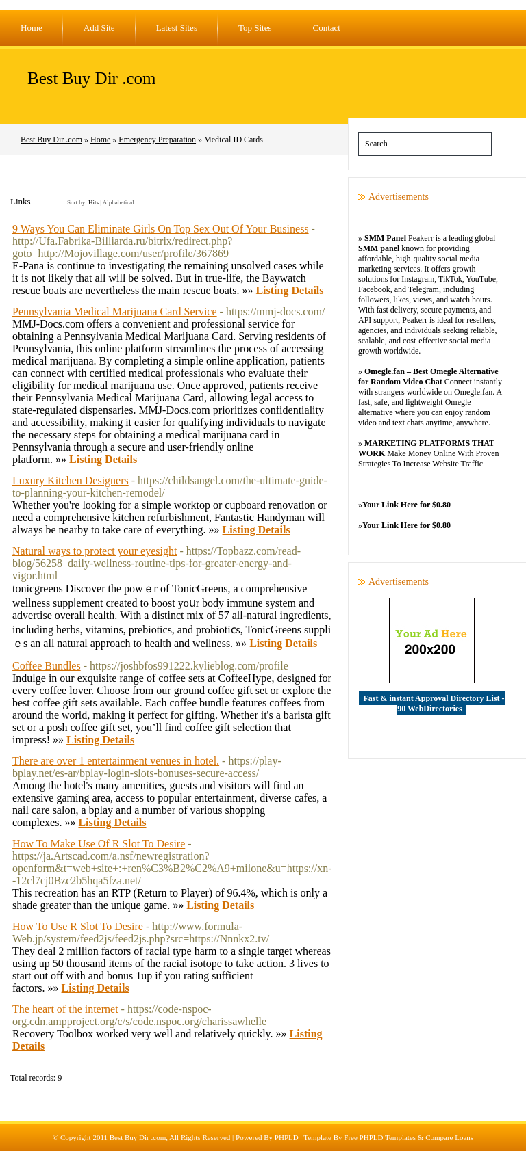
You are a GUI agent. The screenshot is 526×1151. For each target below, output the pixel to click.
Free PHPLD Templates (380, 1137)
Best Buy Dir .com (91, 78)
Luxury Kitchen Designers (70, 480)
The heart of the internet (65, 1009)
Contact (326, 28)
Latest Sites (176, 28)
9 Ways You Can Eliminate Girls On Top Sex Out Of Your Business (160, 229)
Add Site (99, 28)
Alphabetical (118, 202)
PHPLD (287, 1137)
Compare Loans (449, 1137)
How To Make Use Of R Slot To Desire (98, 843)
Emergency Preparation (157, 139)
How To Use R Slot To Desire (77, 926)
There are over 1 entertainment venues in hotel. (115, 761)
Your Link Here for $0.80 (406, 505)
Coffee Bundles (46, 666)
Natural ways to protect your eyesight (94, 551)
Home (31, 28)
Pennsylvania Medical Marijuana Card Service (114, 311)
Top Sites (255, 28)
